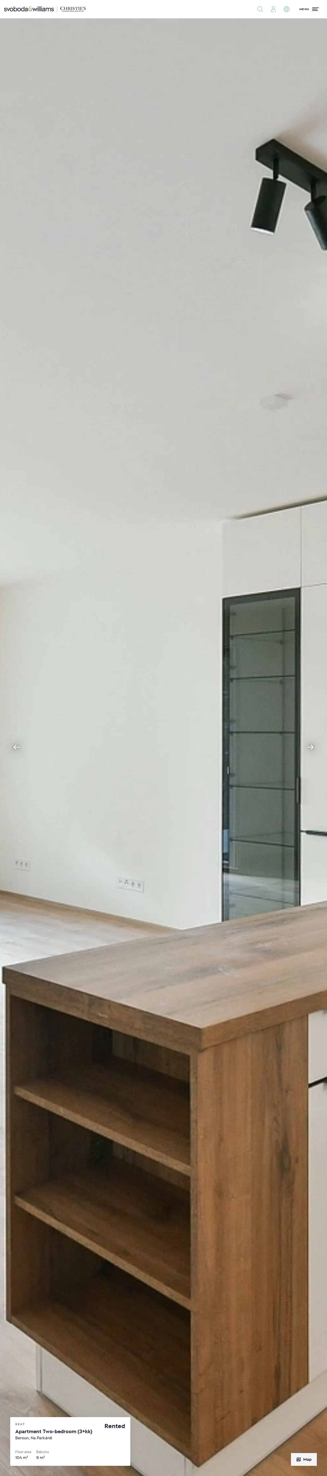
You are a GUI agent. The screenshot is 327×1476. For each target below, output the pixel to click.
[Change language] (286, 9)
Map (304, 1459)
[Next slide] (311, 747)
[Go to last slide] (16, 747)
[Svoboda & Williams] (45, 9)
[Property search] (260, 9)
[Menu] (309, 9)
